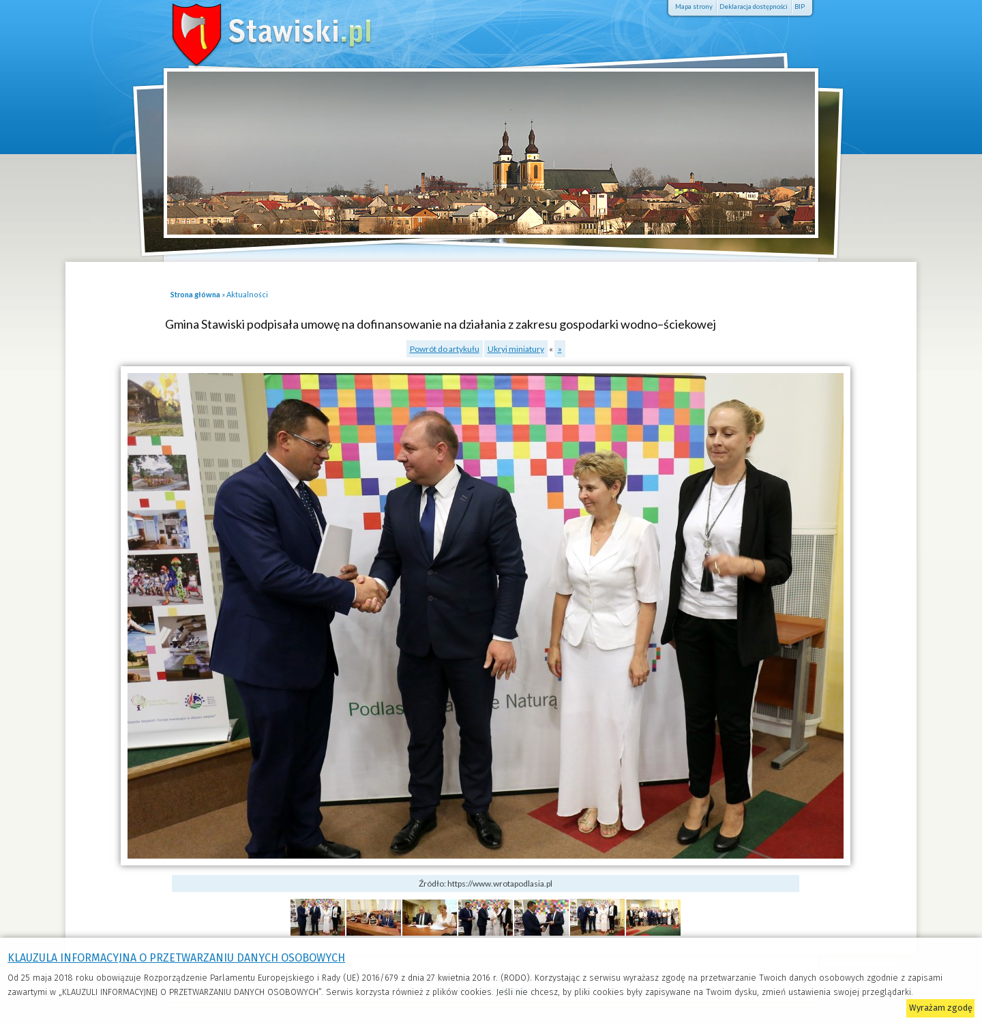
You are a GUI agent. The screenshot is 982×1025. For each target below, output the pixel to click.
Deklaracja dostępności (753, 6)
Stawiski (252, 30)
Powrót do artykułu (444, 349)
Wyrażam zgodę (940, 1007)
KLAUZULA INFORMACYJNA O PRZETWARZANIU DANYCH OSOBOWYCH (176, 957)
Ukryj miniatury (516, 349)
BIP (799, 6)
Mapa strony (694, 6)
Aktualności (247, 294)
